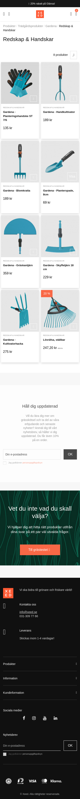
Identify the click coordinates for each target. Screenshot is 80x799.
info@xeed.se (28, 612)
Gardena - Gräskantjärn (18, 265)
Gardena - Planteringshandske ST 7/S (18, 116)
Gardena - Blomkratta (16, 190)
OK (70, 454)
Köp (33, 99)
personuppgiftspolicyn (32, 463)
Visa (72, 176)
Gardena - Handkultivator (59, 111)
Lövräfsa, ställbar (54, 339)
